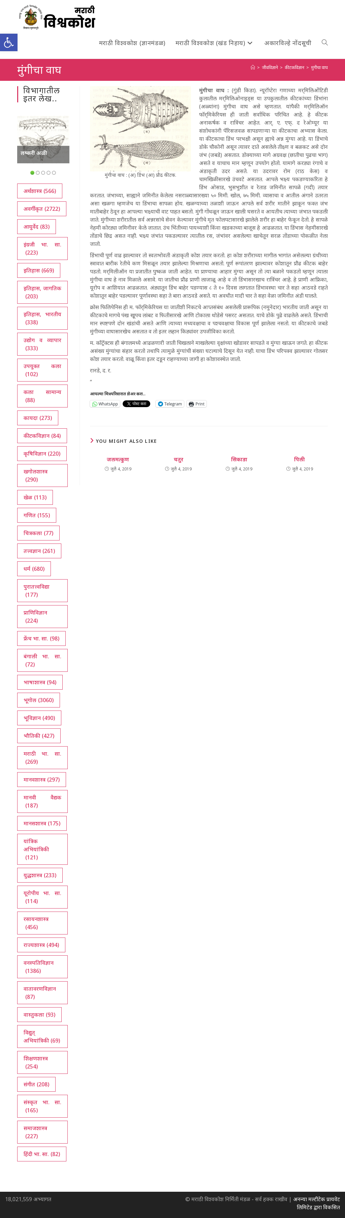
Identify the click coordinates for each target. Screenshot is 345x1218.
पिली (299, 459)
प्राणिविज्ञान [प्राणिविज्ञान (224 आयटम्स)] (35, 617)
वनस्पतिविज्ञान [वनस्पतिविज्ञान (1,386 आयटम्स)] (39, 967)
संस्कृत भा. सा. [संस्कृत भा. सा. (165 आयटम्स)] (42, 1106)
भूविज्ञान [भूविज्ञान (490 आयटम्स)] (39, 718)
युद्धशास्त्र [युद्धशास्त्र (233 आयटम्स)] (40, 875)
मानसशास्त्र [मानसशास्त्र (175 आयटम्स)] (42, 823)
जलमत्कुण (118, 459)
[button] (9, 42)
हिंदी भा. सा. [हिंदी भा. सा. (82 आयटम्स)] (42, 1154)
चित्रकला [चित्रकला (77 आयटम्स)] (38, 533)
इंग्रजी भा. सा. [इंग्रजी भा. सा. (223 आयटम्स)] (42, 249)
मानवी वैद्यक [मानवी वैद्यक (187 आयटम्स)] (42, 802)
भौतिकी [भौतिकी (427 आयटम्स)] (39, 736)
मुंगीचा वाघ (319, 67)
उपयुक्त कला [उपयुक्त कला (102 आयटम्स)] (42, 370)
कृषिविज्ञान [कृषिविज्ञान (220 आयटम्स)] (42, 454)
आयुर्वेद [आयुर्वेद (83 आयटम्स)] (37, 227)
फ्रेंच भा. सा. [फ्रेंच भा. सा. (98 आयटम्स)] (41, 638)
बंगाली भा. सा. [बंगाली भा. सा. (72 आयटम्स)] (42, 660)
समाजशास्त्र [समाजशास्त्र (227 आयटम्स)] (35, 1132)
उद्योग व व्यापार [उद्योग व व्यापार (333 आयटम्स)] (42, 344)
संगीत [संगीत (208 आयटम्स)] (36, 1084)
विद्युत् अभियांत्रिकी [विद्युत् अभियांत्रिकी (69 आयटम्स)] (42, 1037)
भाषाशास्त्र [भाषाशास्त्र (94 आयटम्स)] (40, 682)
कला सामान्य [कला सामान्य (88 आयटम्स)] (42, 396)
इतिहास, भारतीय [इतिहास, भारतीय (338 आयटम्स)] (42, 318)
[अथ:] (253, 67)
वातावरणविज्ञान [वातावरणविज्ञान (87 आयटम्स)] (40, 993)
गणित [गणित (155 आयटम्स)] (37, 515)
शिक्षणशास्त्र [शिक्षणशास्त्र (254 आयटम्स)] (36, 1063)
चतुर (178, 459)
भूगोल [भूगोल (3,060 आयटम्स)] (39, 700)
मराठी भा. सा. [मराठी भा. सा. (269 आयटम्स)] (42, 758)
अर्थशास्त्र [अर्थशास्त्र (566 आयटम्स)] (40, 191)
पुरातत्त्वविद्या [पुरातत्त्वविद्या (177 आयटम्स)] (37, 591)
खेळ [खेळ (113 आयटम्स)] (35, 497)
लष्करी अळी (34, 153)
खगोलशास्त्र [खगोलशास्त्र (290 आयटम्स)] (36, 476)
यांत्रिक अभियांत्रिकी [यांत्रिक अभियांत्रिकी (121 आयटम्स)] (36, 849)
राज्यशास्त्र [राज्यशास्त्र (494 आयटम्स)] (41, 945)
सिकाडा (239, 459)
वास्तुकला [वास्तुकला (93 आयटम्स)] (39, 1015)
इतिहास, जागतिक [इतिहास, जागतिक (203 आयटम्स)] (42, 292)
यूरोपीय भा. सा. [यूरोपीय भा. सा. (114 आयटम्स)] (42, 897)
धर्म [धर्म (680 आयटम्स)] (34, 569)
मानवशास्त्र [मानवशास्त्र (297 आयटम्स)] (42, 780)
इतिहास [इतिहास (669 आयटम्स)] (39, 270)
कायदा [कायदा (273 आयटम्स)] (38, 418)
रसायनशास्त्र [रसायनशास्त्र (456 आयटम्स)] (36, 923)
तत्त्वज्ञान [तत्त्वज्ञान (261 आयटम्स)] (39, 551)
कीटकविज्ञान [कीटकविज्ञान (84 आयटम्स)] (42, 436)
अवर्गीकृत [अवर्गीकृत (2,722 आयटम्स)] (42, 209)
